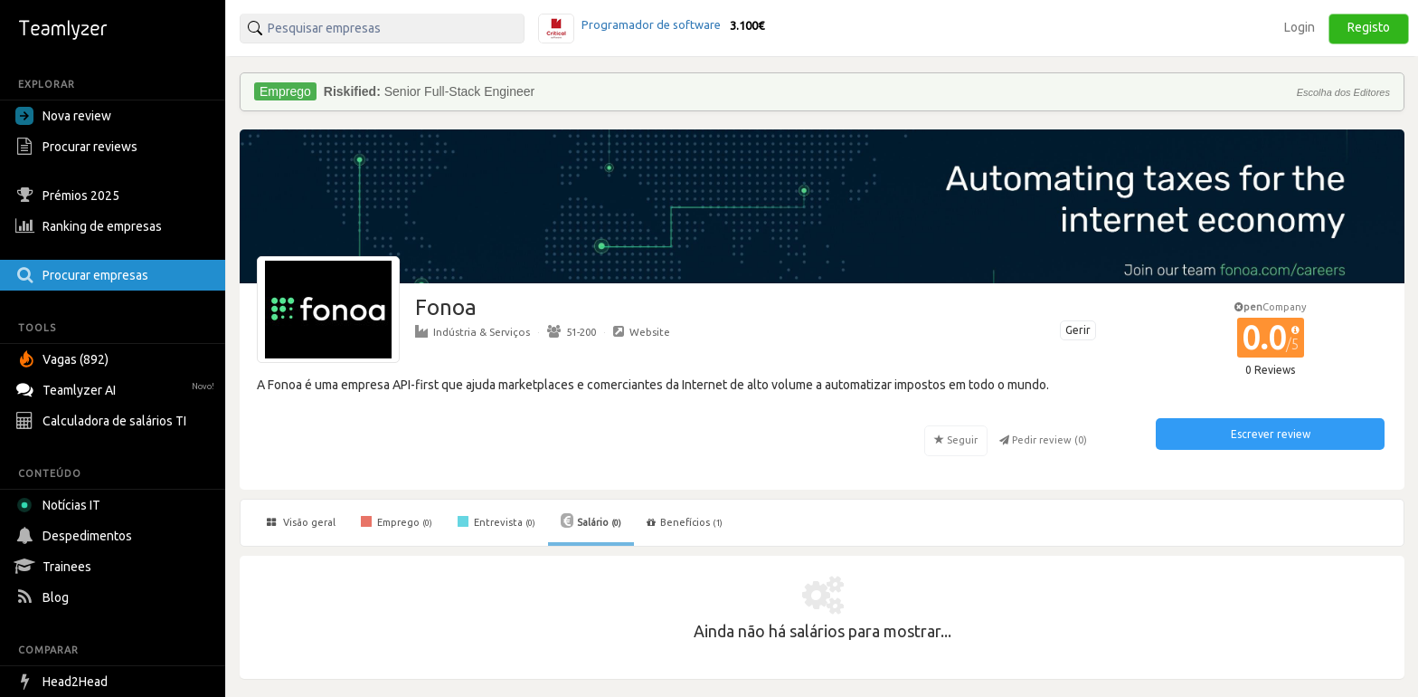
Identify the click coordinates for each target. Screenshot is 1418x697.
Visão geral (301, 522)
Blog (44, 597)
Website (641, 331)
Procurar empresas (84, 275)
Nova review (63, 116)
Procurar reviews (78, 146)
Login (1299, 27)
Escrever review (1270, 434)
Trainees (55, 566)
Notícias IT (61, 505)
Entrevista (496, 521)
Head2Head (64, 681)
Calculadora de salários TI (103, 421)
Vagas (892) (64, 359)
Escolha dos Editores (1343, 92)
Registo (1368, 27)
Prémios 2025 (69, 195)
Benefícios (685, 522)
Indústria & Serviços (472, 331)
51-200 (571, 331)
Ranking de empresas (91, 226)
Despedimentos (76, 536)
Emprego (396, 521)
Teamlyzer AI (117, 387)
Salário (591, 520)
